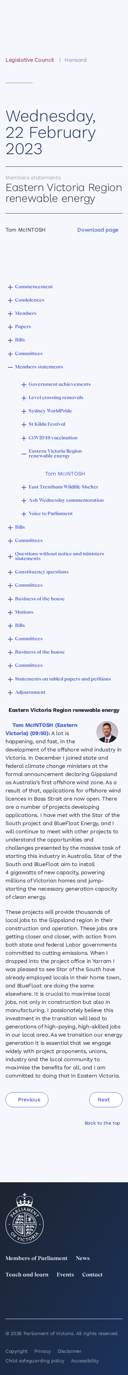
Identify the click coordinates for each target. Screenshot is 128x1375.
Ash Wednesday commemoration (66, 500)
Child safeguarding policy (34, 1360)
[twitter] (9, 1295)
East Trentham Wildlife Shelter (63, 487)
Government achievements (60, 384)
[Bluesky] (46, 1305)
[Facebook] (118, 1295)
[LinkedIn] (46, 1295)
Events (65, 1275)
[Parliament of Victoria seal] (24, 1218)
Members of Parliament (36, 1258)
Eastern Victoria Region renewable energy (55, 453)
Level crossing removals (56, 398)
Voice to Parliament (51, 514)
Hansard (76, 60)
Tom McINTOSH (65, 473)
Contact (92, 1275)
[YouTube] (9, 1305)
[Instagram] (82, 1295)
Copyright (16, 1351)
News (83, 1258)
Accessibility (85, 1360)
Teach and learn (26, 1275)
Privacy (42, 1351)
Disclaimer (70, 1351)
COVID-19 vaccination (53, 438)
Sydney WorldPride (50, 411)
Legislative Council (29, 60)
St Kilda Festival (47, 424)
